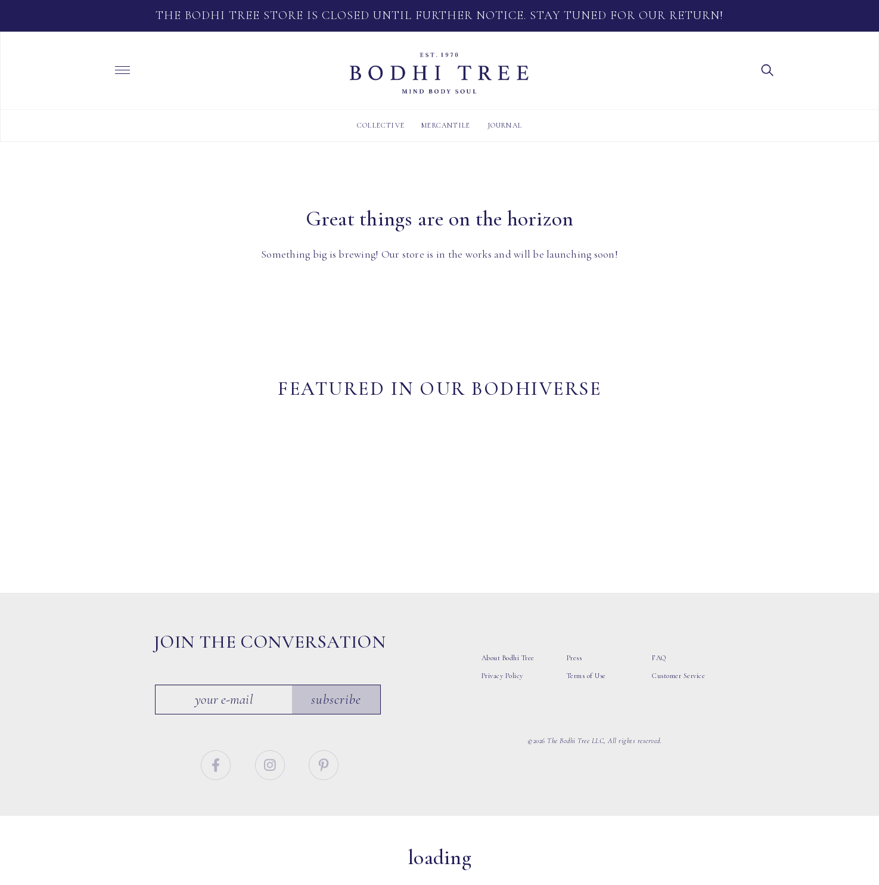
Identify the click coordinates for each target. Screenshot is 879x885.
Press (574, 673)
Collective (381, 125)
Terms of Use (586, 690)
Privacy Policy (502, 690)
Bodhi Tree (439, 73)
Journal (504, 125)
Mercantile (445, 125)
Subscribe (337, 714)
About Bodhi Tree (508, 673)
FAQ (659, 673)
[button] (767, 69)
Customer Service (678, 690)
